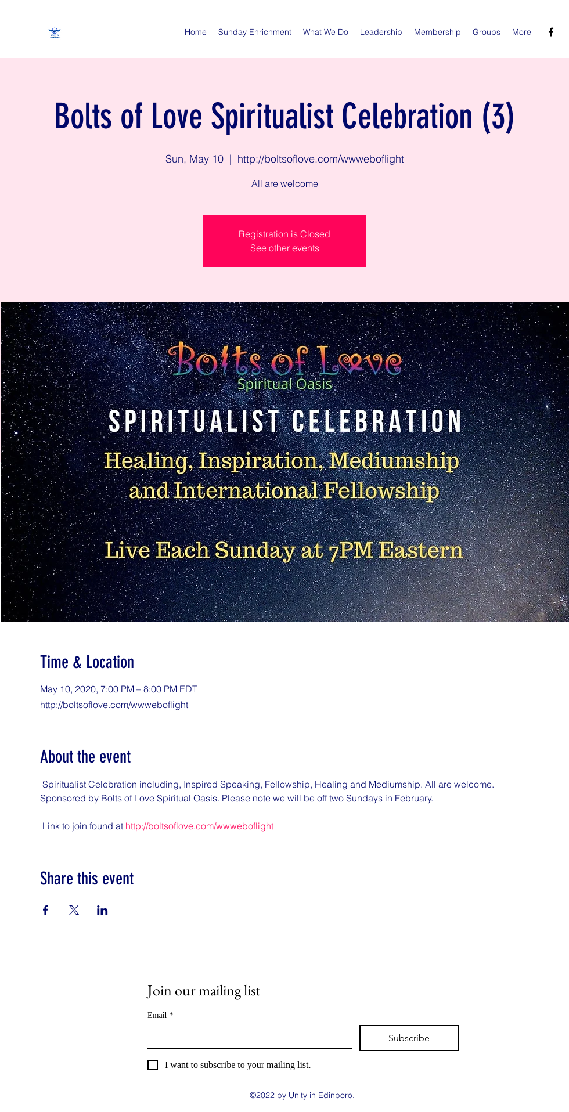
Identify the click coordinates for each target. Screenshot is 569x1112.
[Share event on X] (74, 910)
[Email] (246, 1036)
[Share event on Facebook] (45, 910)
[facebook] (551, 32)
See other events (284, 248)
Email (160, 1015)
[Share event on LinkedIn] (102, 910)
